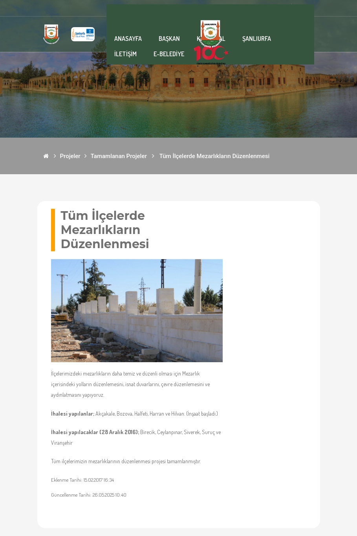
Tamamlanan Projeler (119, 156)
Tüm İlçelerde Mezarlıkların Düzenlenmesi (214, 156)
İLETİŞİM (125, 54)
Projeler (70, 156)
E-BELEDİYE (169, 54)
